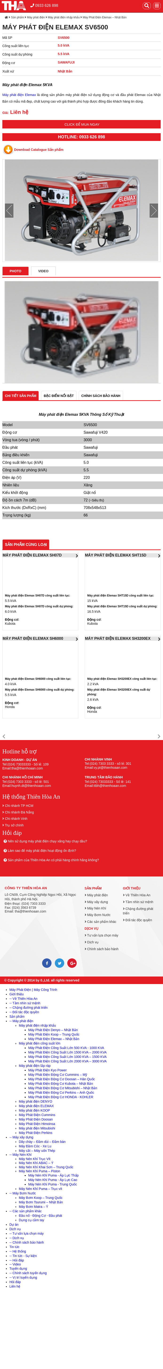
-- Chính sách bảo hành (26, 1242)
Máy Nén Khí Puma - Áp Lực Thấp (53, 1175)
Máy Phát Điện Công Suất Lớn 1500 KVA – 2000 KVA (67, 1052)
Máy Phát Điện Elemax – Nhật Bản (105, 17)
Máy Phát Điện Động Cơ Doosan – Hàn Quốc (61, 1079)
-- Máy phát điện (21, 1021)
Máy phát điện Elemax (19, 95)
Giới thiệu (131, 888)
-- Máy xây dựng (21, 1137)
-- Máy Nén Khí (20, 1155)
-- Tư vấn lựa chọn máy (26, 1233)
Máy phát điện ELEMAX (36, 1106)
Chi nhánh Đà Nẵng (19, 812)
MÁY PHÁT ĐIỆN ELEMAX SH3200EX (118, 638)
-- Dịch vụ (16, 1238)
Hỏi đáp (15, 1282)
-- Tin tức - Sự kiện (23, 1256)
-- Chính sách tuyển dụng (28, 1273)
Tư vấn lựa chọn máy (101, 935)
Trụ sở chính (14, 825)
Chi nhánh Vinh (16, 819)
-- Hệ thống (17, 1251)
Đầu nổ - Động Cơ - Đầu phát (40, 1215)
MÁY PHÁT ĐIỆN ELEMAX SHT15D (115, 555)
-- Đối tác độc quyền (24, 1012)
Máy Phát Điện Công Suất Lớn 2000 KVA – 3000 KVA (67, 1061)
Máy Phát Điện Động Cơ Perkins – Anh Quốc (61, 1092)
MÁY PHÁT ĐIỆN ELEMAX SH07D (32, 555)
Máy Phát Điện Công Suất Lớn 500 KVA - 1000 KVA (66, 1048)
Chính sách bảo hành (102, 949)
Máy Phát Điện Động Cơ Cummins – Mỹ (57, 1075)
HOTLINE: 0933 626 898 (81, 137)
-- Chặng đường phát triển (28, 1007)
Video (43, 271)
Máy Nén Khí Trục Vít (34, 1159)
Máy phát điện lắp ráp (35, 1066)
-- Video (15, 1264)
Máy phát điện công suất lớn (39, 1043)
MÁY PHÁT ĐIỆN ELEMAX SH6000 (33, 638)
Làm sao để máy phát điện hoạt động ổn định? (42, 851)
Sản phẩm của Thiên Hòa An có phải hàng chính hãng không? (53, 860)
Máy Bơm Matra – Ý (33, 1207)
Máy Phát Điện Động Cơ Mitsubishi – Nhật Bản (62, 1088)
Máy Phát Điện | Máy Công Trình (33, 990)
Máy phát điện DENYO (35, 1101)
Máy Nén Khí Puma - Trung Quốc (52, 1184)
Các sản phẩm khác (100, 922)
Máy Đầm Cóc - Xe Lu (35, 1146)
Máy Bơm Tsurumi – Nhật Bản (41, 1202)
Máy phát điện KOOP (34, 1110)
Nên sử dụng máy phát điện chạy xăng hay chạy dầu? (47, 841)
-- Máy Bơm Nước (22, 1193)
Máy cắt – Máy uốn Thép (37, 1151)
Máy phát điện (36, 17)
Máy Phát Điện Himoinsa (37, 1124)
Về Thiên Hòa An (137, 895)
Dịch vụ (92, 928)
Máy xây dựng (96, 902)
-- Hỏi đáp (16, 1260)
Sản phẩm (17, 17)
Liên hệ (14, 1286)
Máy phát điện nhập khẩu (64, 17)
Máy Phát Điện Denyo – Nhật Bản (53, 1030)
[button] (3, 736)
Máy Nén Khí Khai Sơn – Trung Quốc (46, 1167)
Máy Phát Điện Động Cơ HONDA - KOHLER (60, 1097)
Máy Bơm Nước (98, 915)
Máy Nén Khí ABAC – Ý (36, 1163)
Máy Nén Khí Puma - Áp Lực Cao (52, 1180)
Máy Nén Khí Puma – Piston (39, 1171)
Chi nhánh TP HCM (19, 806)
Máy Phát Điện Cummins (37, 1115)
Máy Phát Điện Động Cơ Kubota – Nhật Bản (60, 1083)
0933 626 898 (44, 6)
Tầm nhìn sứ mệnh (138, 902)
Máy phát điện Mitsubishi (37, 1128)
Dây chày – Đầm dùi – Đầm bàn (42, 1142)
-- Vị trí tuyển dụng (23, 1277)
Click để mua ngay (81, 124)
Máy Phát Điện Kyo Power (47, 1070)
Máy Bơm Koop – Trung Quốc (41, 1198)
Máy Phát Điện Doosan (36, 1119)
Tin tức (14, 1247)
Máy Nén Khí (95, 908)
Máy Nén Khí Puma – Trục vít (40, 1189)
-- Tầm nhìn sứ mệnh (24, 1003)
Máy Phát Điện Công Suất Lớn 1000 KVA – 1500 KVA (67, 1057)
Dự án (14, 1224)
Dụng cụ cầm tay (31, 1220)
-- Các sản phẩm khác (25, 1211)
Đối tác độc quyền (137, 920)
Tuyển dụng (18, 1268)
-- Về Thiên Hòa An (23, 999)
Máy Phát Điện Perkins (35, 1133)
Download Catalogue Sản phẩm (39, 150)
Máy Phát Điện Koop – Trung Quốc (54, 1034)
